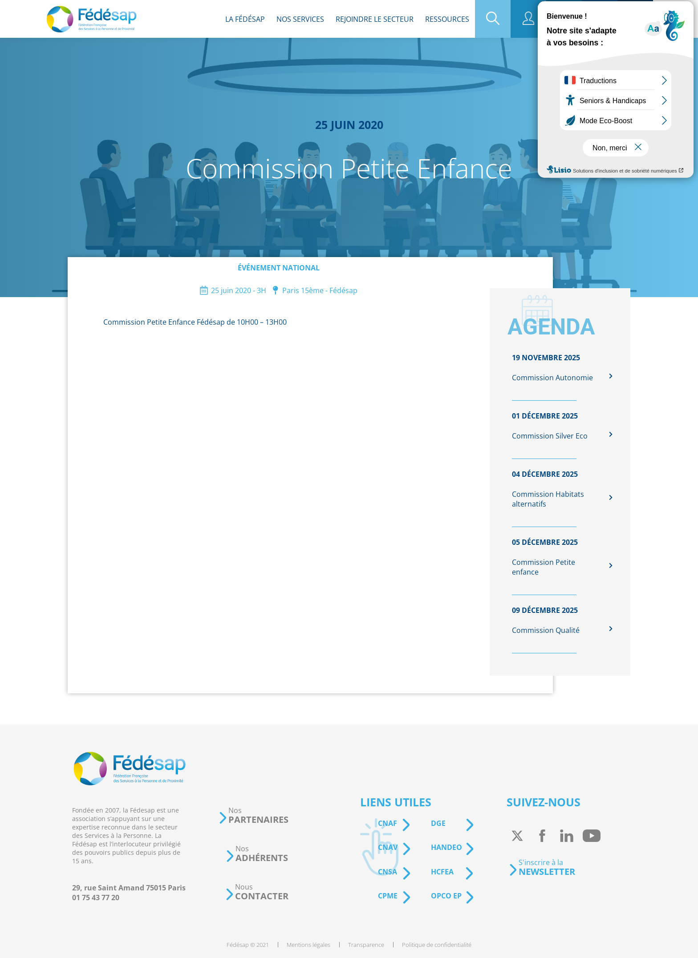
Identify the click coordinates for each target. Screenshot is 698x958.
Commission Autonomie (552, 377)
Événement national (279, 268)
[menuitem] (245, 19)
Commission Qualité (546, 630)
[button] (253, 815)
